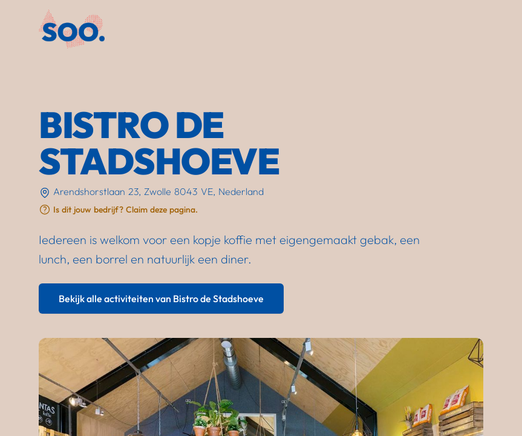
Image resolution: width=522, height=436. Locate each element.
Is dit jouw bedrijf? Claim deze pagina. (125, 209)
